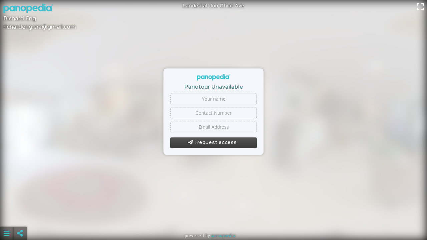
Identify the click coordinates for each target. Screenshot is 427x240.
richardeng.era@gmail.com (39, 27)
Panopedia (223, 235)
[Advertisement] (213, 217)
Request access (212, 143)
